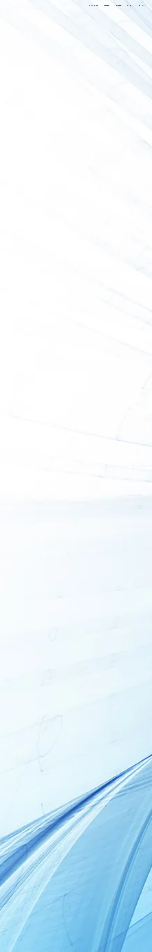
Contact (141, 5)
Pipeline (106, 5)
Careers (118, 5)
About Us (93, 5)
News (129, 5)
